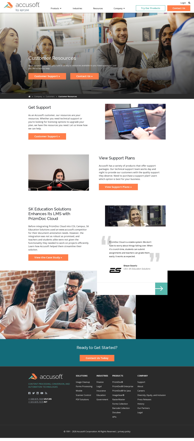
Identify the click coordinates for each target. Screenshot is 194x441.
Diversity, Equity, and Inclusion (151, 398)
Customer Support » (47, 77)
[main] (97, 178)
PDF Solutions (82, 402)
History (140, 407)
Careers (141, 393)
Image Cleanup (83, 385)
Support (141, 385)
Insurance (101, 393)
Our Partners (143, 411)
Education (101, 398)
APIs (114, 420)
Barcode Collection (121, 411)
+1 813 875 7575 (35, 405)
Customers (50, 98)
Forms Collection (120, 407)
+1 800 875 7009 (35, 402)
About (140, 389)
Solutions (81, 378)
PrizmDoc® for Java (121, 393)
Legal (99, 389)
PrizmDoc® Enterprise (122, 389)
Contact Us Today (97, 361)
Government (102, 402)
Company (38, 98)
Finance (100, 385)
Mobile (79, 393)
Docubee (116, 415)
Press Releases (144, 402)
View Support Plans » (118, 188)
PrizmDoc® (117, 385)
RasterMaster (118, 402)
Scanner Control (83, 398)
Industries (102, 378)
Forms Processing (84, 389)
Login (179, 3)
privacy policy (124, 434)
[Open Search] (186, 3)
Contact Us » (84, 77)
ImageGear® (118, 398)
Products (117, 378)
